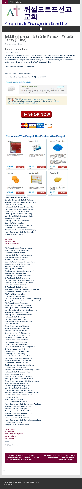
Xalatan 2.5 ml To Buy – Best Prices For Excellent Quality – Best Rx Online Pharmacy (59, 457)
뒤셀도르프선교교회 (48, 12)
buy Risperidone (10, 241)
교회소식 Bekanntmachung (15, 445)
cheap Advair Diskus (12, 243)
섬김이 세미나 (16, 2)
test (20, 44)
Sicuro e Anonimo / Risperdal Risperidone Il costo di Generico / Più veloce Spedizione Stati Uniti (23, 457)
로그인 (5, 470)
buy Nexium (9, 239)
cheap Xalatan (10, 429)
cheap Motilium (10, 436)
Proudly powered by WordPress (14, 482)
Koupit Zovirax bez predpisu (14, 434)
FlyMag (32, 482)
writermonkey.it (10, 432)
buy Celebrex (9, 438)
